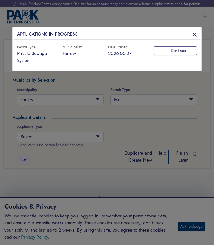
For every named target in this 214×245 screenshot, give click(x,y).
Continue (175, 50)
